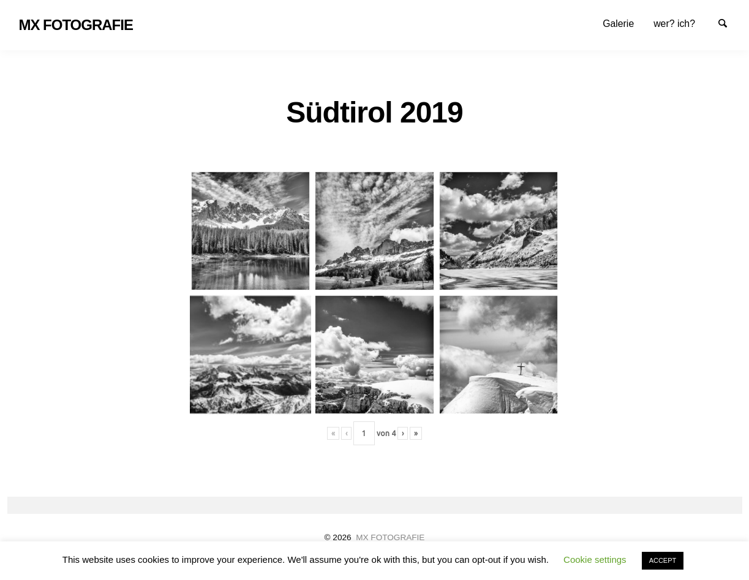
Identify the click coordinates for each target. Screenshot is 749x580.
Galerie (618, 23)
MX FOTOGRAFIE (390, 537)
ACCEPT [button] (663, 560)
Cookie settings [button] (595, 559)
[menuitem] (618, 23)
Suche (728, 22)
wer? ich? (674, 23)
